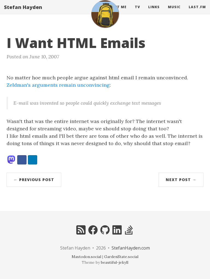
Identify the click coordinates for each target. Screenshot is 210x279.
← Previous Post (34, 179)
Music (174, 12)
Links (154, 12)
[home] (105, 19)
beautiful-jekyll (114, 262)
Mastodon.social (86, 256)
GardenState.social (121, 256)
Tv (137, 12)
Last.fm (197, 12)
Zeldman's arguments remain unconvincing (58, 85)
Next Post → (181, 179)
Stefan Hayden (23, 12)
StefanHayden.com (131, 248)
